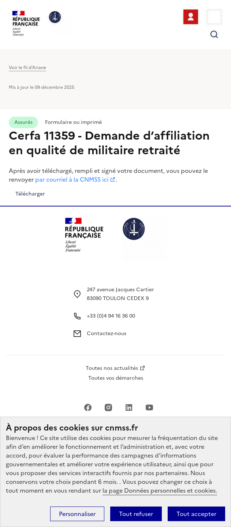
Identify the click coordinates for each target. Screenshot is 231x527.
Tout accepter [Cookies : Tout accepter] (196, 513)
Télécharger (30, 194)
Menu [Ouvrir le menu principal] (214, 17)
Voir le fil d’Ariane (27, 67)
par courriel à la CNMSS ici (71, 179)
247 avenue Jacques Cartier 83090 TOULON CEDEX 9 (120, 294)
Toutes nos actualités (112, 368)
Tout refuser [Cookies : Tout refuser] (136, 513)
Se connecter (190, 17)
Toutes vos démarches (115, 378)
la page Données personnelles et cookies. (160, 490)
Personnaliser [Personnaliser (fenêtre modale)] (77, 513)
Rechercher (214, 34)
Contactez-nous (106, 333)
